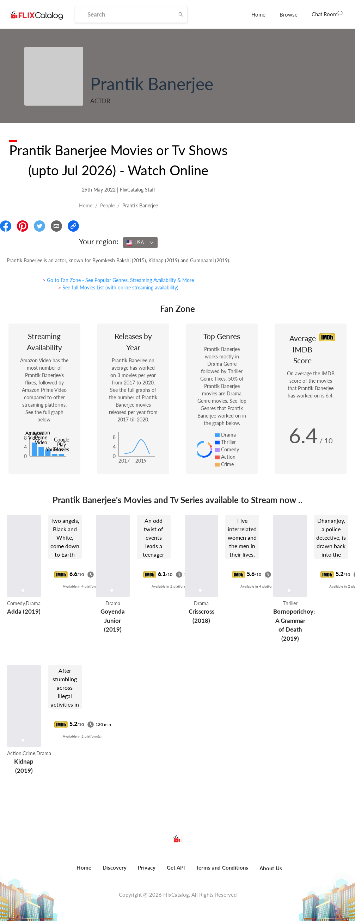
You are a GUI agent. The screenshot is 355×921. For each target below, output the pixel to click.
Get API (176, 867)
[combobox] (140, 242)
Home (258, 14)
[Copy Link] (73, 226)
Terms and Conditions (222, 867)
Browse (289, 14)
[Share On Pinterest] (22, 226)
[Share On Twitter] (39, 226)
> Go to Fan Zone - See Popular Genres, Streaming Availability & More (118, 280)
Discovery (115, 867)
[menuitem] (258, 14)
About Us (270, 868)
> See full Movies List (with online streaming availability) (118, 287)
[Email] (56, 226)
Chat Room (327, 13)
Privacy (146, 867)
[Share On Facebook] (5, 226)
